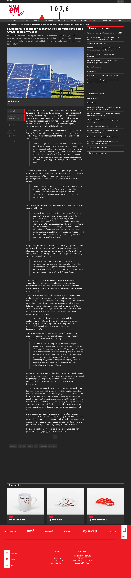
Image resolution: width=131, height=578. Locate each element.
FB (13, 124)
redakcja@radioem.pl (82, 556)
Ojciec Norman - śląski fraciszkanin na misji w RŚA (104, 33)
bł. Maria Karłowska (94, 67)
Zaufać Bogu (91, 71)
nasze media (11, 0)
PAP (36, 446)
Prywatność (112, 531)
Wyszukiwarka (122, 1)
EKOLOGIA (22, 446)
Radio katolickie (10, 531)
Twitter (15, 130)
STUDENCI (43, 446)
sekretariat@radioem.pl (82, 560)
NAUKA (30, 446)
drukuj (14, 135)
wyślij (14, 141)
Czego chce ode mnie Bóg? (96, 43)
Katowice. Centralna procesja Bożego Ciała (102, 126)
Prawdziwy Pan (92, 98)
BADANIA (13, 446)
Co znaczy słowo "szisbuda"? (97, 147)
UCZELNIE (52, 446)
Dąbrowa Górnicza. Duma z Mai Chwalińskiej (102, 75)
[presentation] (14, 568)
